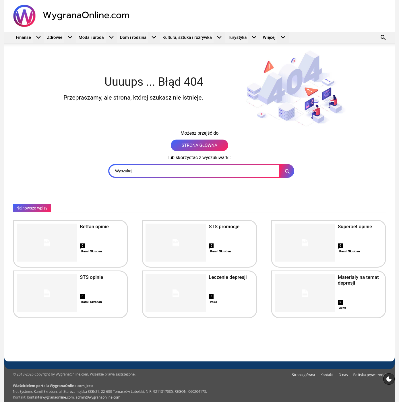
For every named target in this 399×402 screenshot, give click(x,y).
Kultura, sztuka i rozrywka (193, 37)
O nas (343, 374)
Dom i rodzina (140, 37)
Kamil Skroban (91, 251)
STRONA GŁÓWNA (199, 145)
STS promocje (224, 226)
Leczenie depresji (228, 277)
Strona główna (303, 374)
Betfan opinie (94, 226)
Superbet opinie (355, 226)
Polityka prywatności (369, 374)
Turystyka (244, 37)
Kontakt (327, 374)
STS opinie (91, 277)
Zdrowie (61, 37)
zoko (213, 302)
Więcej (276, 37)
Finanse (30, 37)
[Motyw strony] (389, 379)
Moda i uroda (98, 37)
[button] (383, 38)
